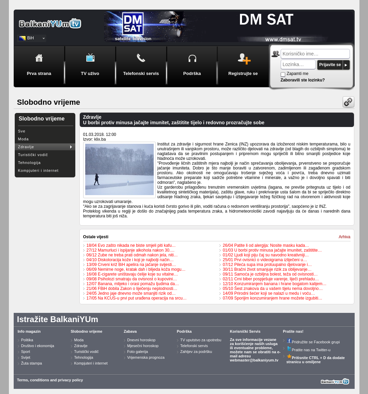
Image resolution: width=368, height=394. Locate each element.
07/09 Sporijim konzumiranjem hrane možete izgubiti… (272, 298)
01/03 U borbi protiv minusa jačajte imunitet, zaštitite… (272, 250)
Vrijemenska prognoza (146, 357)
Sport (25, 351)
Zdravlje (26, 147)
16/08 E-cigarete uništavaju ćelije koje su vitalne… (132, 274)
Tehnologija (29, 163)
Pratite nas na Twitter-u (309, 350)
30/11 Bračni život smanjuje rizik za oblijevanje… (267, 269)
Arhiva (344, 236)
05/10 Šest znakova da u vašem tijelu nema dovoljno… (273, 288)
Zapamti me (297, 73)
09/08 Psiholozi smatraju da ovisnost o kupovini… (132, 279)
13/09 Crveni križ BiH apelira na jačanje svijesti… (131, 264)
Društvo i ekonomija (37, 346)
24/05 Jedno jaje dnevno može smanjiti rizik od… (131, 293)
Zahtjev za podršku (196, 351)
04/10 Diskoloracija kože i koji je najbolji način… (130, 259)
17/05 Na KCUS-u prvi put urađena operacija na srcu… (137, 298)
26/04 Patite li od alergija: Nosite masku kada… (266, 245)
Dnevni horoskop (141, 340)
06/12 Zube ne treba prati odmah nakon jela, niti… (132, 255)
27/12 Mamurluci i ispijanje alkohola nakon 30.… (131, 250)
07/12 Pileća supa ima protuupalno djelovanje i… (267, 264)
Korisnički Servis (245, 331)
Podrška (184, 331)
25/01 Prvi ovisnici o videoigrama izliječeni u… (265, 259)
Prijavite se (330, 64)
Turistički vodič (33, 155)
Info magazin (29, 331)
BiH (30, 38)
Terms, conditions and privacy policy (50, 380)
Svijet (25, 357)
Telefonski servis (194, 346)
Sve (22, 131)
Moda (23, 139)
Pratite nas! (293, 331)
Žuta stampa (31, 363)
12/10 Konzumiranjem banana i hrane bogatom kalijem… (275, 283)
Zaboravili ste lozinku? (303, 80)
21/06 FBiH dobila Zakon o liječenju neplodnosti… (132, 288)
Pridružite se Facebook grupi (313, 342)
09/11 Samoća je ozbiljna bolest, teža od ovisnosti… (270, 274)
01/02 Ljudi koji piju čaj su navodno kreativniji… (266, 255)
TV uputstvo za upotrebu (200, 340)
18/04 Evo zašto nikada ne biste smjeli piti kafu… (131, 245)
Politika (27, 340)
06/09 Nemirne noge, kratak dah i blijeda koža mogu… (136, 269)
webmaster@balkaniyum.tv (254, 360)
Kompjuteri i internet (38, 170)
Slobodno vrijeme (86, 331)
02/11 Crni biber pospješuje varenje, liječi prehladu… (271, 279)
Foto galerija (137, 351)
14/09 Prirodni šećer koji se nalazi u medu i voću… (269, 293)
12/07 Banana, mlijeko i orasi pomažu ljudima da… (133, 283)
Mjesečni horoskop (143, 346)
